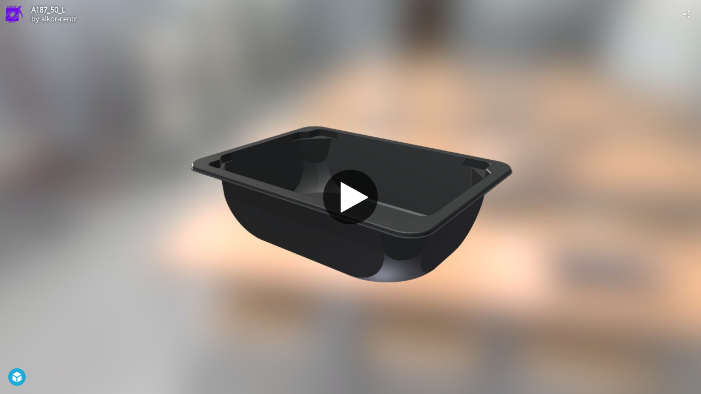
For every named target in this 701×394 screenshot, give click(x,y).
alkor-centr (59, 19)
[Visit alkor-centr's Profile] (14, 14)
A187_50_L (48, 10)
